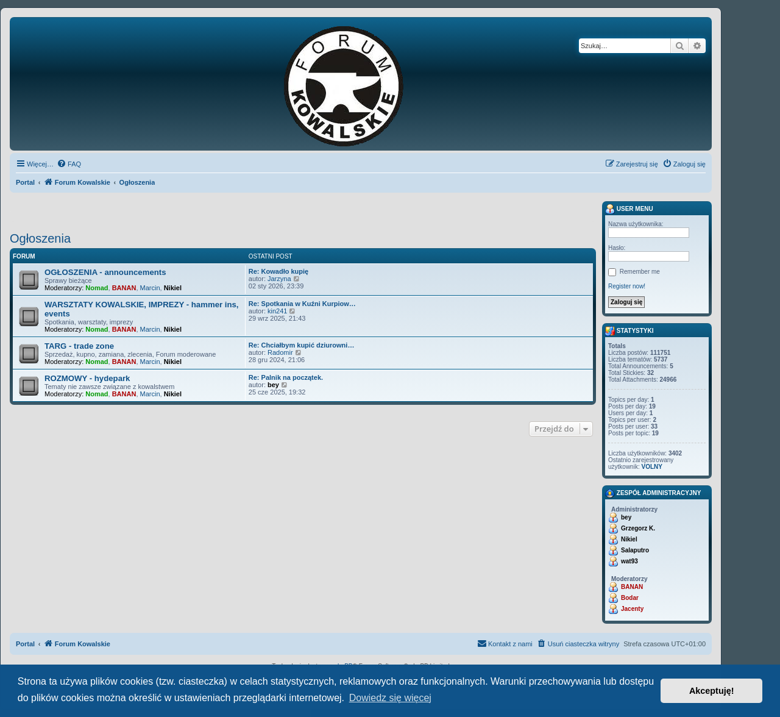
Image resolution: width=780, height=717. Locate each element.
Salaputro (635, 550)
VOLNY (651, 466)
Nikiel (173, 287)
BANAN (124, 287)
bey (273, 384)
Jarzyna (279, 278)
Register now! (626, 286)
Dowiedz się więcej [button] (390, 698)
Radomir (280, 352)
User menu (629, 209)
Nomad (96, 287)
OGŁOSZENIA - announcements (105, 272)
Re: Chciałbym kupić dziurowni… (302, 345)
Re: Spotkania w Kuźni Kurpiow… (302, 303)
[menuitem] (69, 164)
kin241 (277, 311)
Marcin (150, 287)
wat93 (629, 561)
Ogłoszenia (40, 238)
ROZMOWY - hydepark (87, 378)
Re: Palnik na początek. (286, 377)
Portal (25, 182)
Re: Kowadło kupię (278, 271)
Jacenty (632, 608)
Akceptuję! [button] (711, 691)
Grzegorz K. (638, 528)
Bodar (630, 597)
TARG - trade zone (79, 346)
